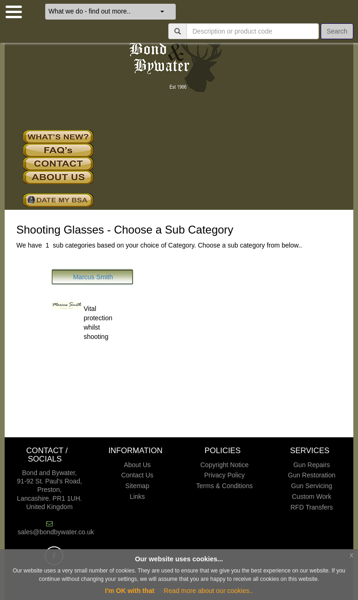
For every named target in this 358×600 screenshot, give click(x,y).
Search (337, 31)
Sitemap (137, 486)
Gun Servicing (311, 486)
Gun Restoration (312, 475)
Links (137, 496)
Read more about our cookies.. (208, 590)
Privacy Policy (224, 475)
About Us (137, 465)
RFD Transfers (311, 507)
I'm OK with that (129, 590)
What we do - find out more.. (106, 11)
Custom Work (311, 496)
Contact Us (137, 475)
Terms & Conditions (224, 486)
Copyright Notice (224, 465)
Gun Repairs (311, 465)
